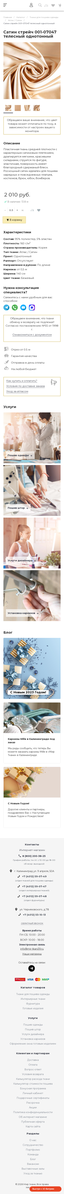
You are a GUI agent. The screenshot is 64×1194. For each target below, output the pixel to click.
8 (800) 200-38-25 (34, 856)
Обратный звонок (32, 923)
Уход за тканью (33, 1173)
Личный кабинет (33, 1093)
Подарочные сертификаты (33, 1098)
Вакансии (33, 1163)
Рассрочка (32, 1102)
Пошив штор (18, 507)
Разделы (33, 1133)
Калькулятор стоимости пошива (33, 1083)
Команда (32, 1154)
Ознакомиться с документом (32, 334)
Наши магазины (32, 953)
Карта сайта (33, 1126)
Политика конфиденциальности (33, 1112)
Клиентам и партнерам (32, 1053)
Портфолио (33, 1149)
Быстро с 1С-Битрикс (43, 1189)
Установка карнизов (23, 613)
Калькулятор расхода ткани (33, 1079)
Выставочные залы (33, 1168)
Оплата (33, 1064)
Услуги (33, 1018)
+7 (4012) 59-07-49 (34, 876)
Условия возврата (33, 1074)
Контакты (32, 844)
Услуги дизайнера (22, 560)
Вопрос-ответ (32, 1069)
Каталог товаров (33, 987)
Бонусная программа (33, 1088)
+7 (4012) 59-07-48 (34, 896)
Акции (33, 1107)
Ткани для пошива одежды (33, 994)
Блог (33, 1159)
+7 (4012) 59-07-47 (34, 886)
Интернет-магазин (32, 850)
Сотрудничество (33, 1144)
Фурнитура (33, 1003)
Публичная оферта (33, 1121)
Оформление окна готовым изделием (33, 1043)
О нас (32, 1140)
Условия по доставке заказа (25, 386)
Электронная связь (32, 944)
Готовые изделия (33, 1008)
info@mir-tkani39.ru (32, 948)
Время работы (32, 930)
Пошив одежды (20, 455)
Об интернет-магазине (33, 1117)
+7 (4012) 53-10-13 (34, 914)
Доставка (33, 1060)
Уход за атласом (17, 391)
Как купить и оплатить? (21, 380)
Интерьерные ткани (33, 998)
